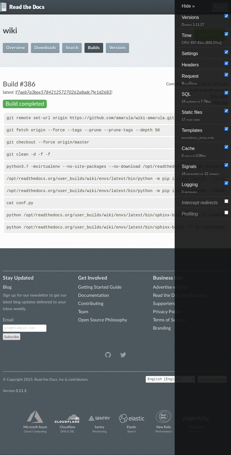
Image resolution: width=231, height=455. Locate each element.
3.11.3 (21, 391)
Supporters (164, 303)
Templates (198, 134)
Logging (190, 188)
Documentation (93, 295)
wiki (10, 31)
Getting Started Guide (99, 287)
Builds (94, 48)
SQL (196, 97)
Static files (192, 115)
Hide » (188, 6)
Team (83, 312)
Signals (200, 170)
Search (72, 48)
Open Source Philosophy (102, 320)
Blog (7, 287)
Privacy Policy (167, 312)
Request (190, 79)
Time (201, 39)
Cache (194, 152)
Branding (162, 328)
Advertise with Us (170, 287)
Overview (15, 48)
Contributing (90, 303)
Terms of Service (169, 320)
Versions (117, 48)
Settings (190, 53)
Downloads (45, 48)
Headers (190, 64)
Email (8, 320)
